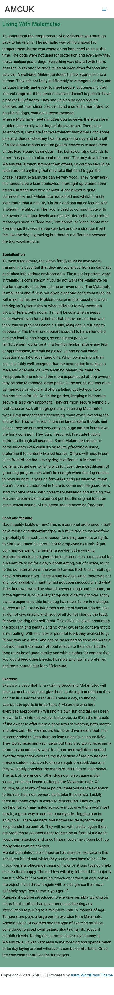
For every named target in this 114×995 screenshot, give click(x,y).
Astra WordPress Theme (92, 975)
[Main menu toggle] (104, 9)
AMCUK (19, 9)
